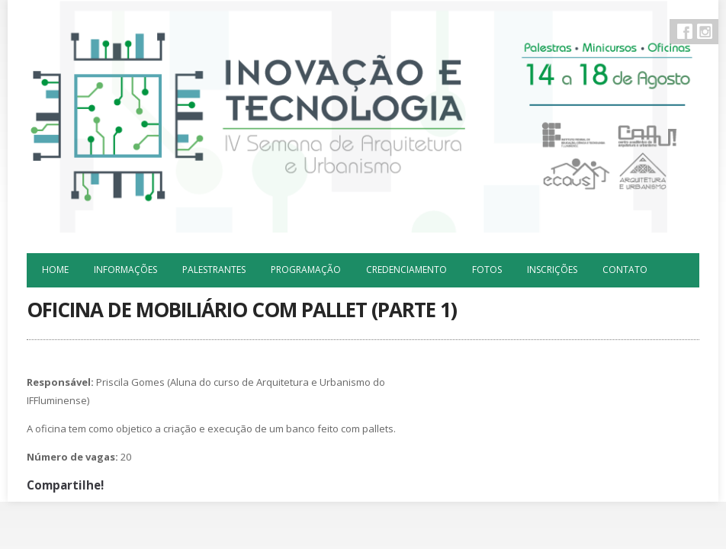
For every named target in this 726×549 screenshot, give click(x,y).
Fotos (487, 269)
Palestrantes (214, 269)
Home (55, 269)
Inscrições (552, 269)
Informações (125, 269)
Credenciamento (406, 269)
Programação (306, 269)
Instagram (704, 31)
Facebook (684, 31)
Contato (624, 269)
